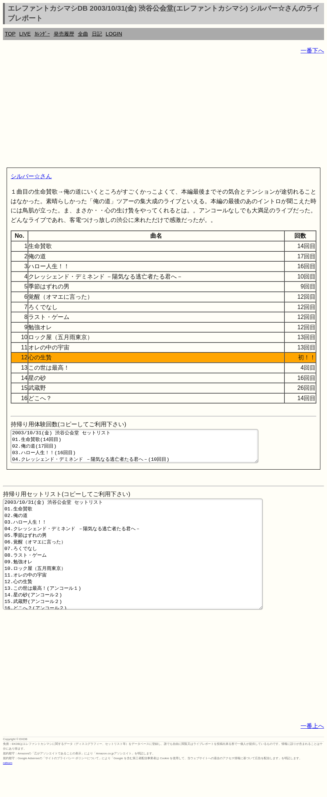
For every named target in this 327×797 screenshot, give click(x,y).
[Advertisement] (163, 112)
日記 (97, 34)
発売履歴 (64, 34)
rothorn (7, 791)
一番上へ (312, 754)
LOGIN (114, 34)
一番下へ (312, 50)
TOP (10, 34)
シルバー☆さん (31, 176)
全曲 (83, 34)
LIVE (24, 34)
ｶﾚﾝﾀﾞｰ (42, 34)
